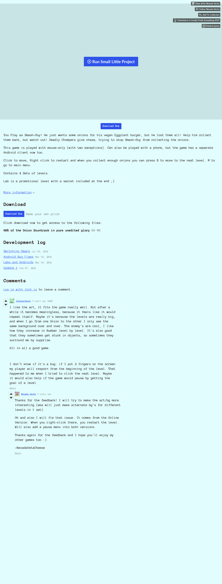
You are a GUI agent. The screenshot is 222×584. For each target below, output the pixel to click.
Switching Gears (17, 251)
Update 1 (11, 267)
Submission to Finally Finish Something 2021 (197, 20)
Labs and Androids (18, 262)
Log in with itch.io (20, 289)
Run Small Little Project (111, 61)
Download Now (111, 126)
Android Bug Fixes (18, 256)
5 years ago (39, 301)
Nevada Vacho (28, 394)
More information (19, 192)
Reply (13, 388)
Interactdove (23, 301)
